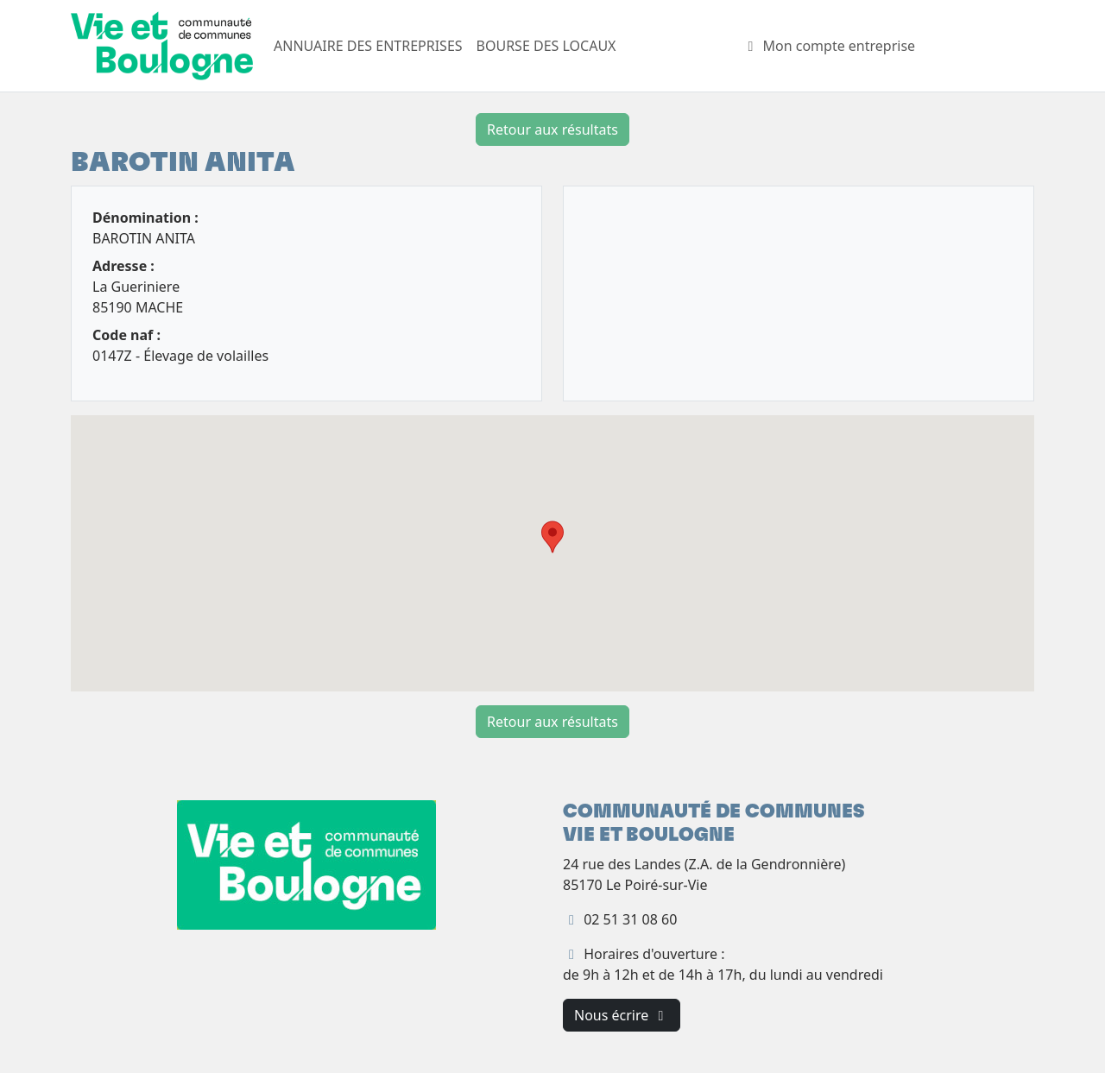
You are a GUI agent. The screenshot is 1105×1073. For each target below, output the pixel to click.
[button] (552, 537)
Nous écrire (621, 1015)
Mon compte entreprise (828, 45)
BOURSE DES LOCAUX (546, 45)
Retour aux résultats (552, 129)
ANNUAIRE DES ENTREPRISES (368, 45)
